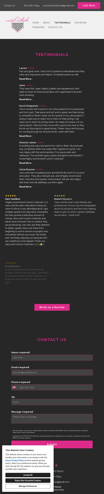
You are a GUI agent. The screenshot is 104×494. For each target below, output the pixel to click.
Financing (38, 27)
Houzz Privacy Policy (14, 460)
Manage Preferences (28, 486)
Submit (52, 444)
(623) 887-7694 (32, 5)
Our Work (80, 22)
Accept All (27, 475)
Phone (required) (52, 385)
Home (35, 22)
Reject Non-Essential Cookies (28, 480)
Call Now (89, 5)
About (47, 22)
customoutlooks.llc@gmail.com (58, 5)
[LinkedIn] (56, 465)
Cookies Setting (58, 490)
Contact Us (55, 27)
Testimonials (62, 22)
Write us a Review (52, 307)
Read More (26, 79)
